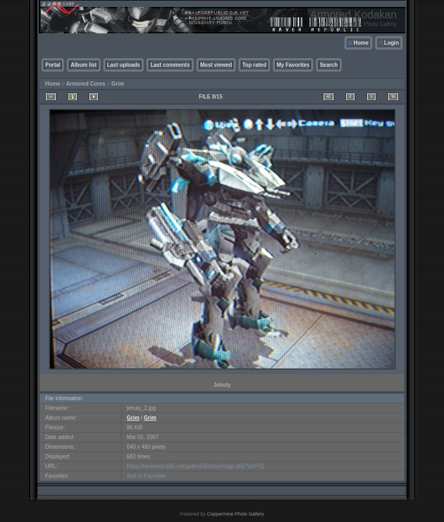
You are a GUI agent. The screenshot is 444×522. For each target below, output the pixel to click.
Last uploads (123, 65)
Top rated (254, 65)
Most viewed (216, 65)
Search (328, 65)
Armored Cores (85, 84)
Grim (117, 84)
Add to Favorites (146, 476)
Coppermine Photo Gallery (235, 514)
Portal (52, 65)
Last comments (169, 65)
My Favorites (293, 65)
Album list (83, 65)
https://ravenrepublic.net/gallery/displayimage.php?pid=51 (195, 466)
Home (361, 43)
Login (391, 43)
